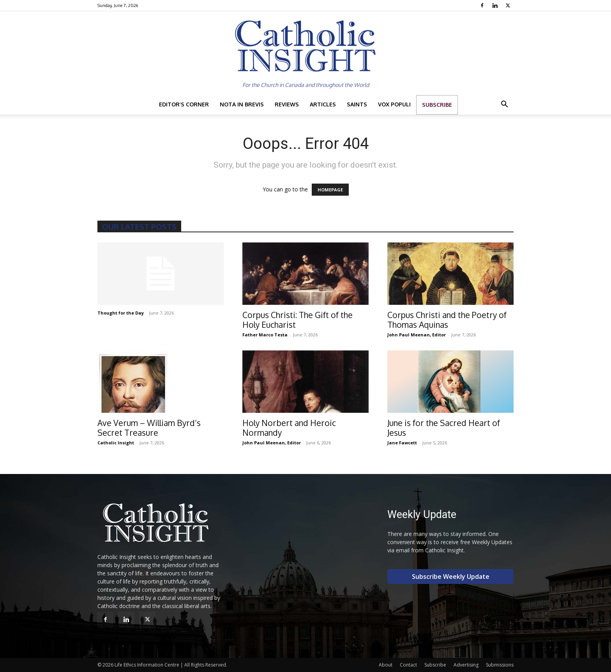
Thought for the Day (120, 313)
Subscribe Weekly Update (450, 576)
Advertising (466, 664)
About (385, 664)
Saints (357, 104)
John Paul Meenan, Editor (416, 335)
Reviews (287, 104)
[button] (504, 105)
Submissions (500, 664)
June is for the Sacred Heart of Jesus (443, 427)
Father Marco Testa (265, 335)
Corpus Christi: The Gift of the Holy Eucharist (297, 319)
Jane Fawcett (402, 443)
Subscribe (437, 104)
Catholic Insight (115, 443)
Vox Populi (394, 104)
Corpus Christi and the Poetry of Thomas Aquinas (447, 319)
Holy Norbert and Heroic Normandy (289, 427)
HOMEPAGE (330, 190)
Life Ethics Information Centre (147, 664)
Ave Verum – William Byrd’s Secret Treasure (149, 427)
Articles (323, 104)
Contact (408, 664)
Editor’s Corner (184, 104)
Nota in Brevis (242, 104)
